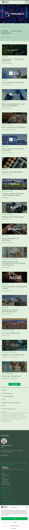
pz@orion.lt (4, 455)
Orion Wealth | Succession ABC (9, 500)
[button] (27, 507)
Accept (14, 518)
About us (3, 473)
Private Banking (5, 487)
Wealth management (9, 409)
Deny (14, 522)
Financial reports (5, 480)
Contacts (3, 477)
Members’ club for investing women (10, 503)
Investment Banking (6, 490)
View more (14, 384)
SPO (4, 406)
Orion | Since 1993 (6, 484)
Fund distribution (6, 267)
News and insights (5, 475)
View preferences (14, 525)
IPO (4, 399)
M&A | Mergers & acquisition (8, 129)
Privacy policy (13, 528)
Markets (4, 492)
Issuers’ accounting (6, 495)
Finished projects (5, 479)
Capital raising (7, 37)
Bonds (2, 37)
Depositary (4, 497)
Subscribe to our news (6, 482)
